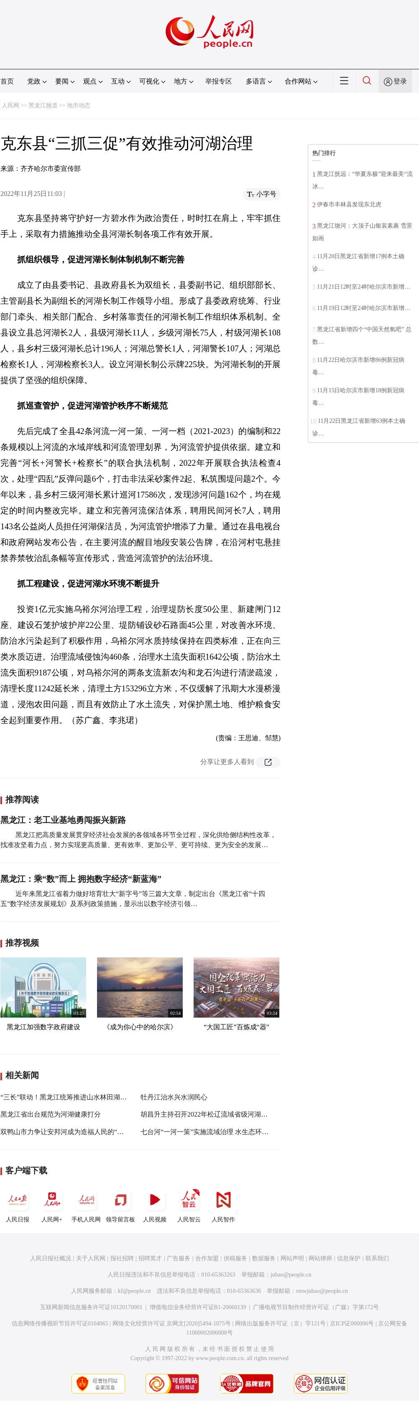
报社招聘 (122, 1258)
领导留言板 (120, 1204)
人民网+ (51, 1204)
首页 (7, 81)
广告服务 (178, 1258)
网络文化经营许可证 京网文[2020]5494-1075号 (171, 1323)
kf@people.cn (134, 1291)
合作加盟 (207, 1258)
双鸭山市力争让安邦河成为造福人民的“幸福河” (70, 1131)
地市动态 (78, 105)
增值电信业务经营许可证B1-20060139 (198, 1307)
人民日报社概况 (50, 1258)
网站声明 (292, 1258)
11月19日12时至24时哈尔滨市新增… (363, 308)
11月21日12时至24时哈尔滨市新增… (363, 287)
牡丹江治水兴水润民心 (174, 1097)
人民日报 (17, 1204)
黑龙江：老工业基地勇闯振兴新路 (63, 820)
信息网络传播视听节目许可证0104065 (60, 1323)
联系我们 (377, 1258)
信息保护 (348, 1258)
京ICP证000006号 (352, 1323)
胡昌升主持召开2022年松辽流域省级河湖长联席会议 (217, 1114)
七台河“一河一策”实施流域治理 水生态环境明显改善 (218, 1131)
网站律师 (320, 1258)
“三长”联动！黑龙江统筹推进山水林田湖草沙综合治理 (80, 1097)
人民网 (10, 105)
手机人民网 (86, 1204)
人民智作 (223, 1204)
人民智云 (189, 1204)
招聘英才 (150, 1258)
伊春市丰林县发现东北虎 (349, 204)
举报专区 (218, 81)
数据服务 (264, 1258)
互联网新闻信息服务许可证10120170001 (91, 1307)
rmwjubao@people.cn (322, 1291)
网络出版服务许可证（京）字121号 (280, 1323)
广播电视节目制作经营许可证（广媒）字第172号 (316, 1307)
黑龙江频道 (43, 105)
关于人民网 (90, 1258)
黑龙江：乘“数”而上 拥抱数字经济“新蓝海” (80, 878)
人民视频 (154, 1204)
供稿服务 (235, 1258)
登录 (400, 81)
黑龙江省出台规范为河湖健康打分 (50, 1114)
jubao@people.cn (291, 1275)
